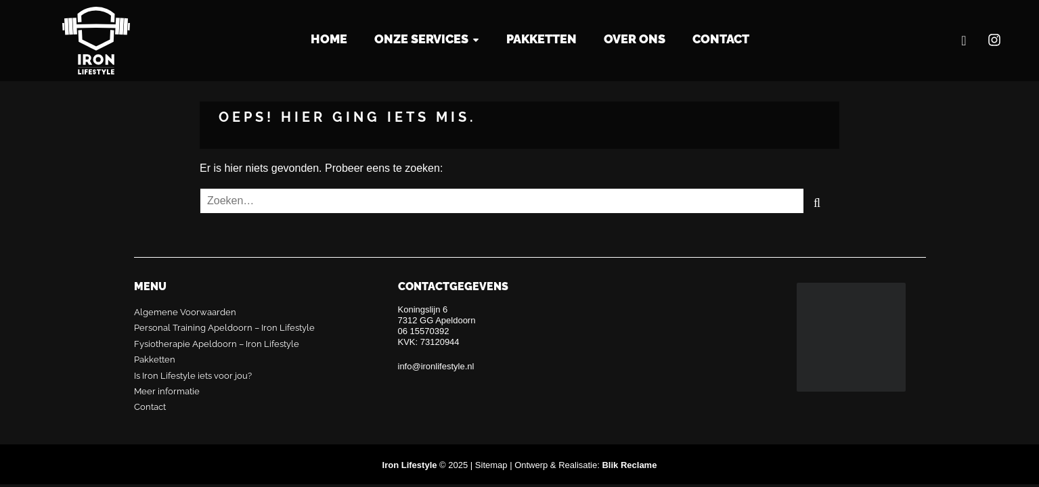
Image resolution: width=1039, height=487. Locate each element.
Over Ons (634, 39)
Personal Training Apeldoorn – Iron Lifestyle (224, 328)
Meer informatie (167, 391)
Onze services (421, 39)
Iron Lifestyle (95, 40)
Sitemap (491, 465)
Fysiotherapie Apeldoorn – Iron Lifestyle (216, 344)
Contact (720, 39)
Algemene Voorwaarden (185, 312)
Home (329, 39)
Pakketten (541, 39)
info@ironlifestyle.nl (436, 366)
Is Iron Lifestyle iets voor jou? (193, 376)
